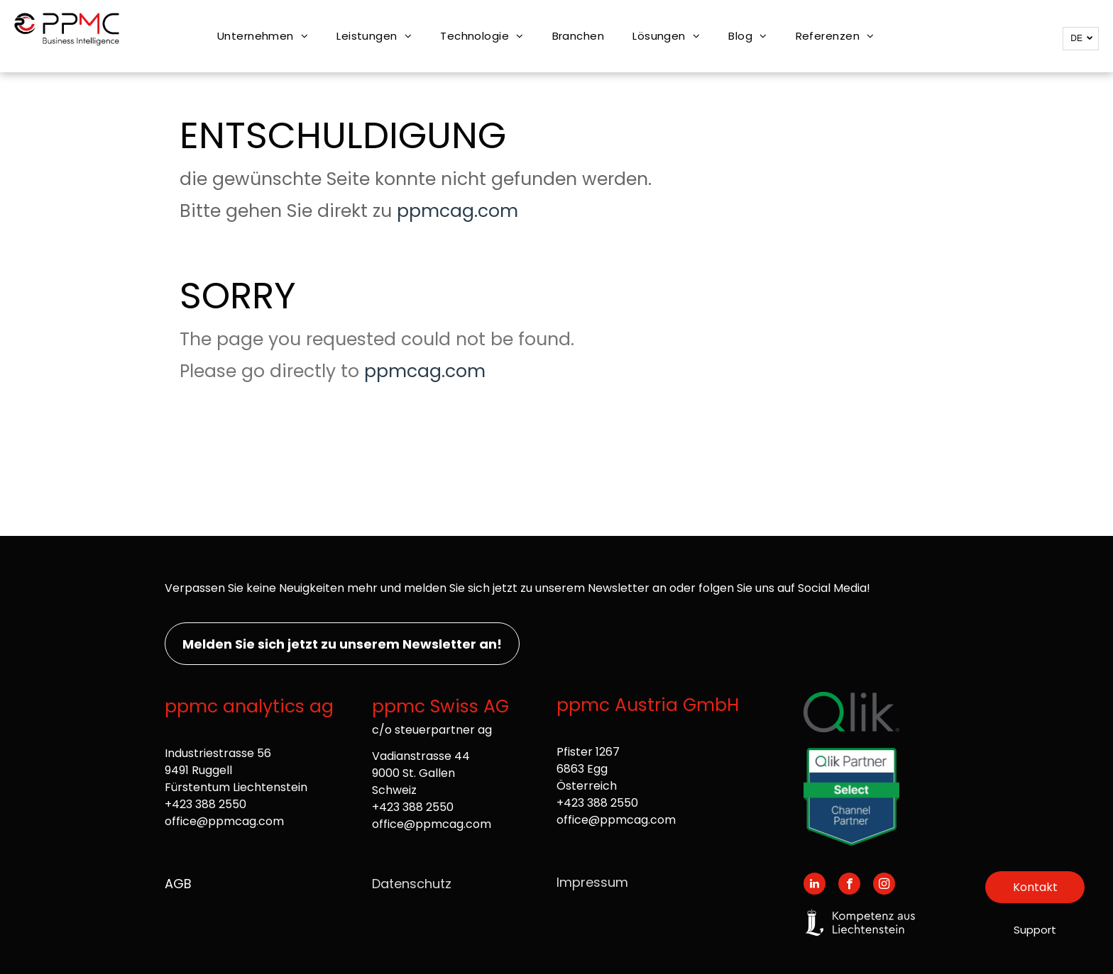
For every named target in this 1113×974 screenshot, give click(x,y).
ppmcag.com (457, 210)
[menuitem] (262, 36)
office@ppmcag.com (224, 821)
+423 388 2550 (205, 804)
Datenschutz (411, 883)
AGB (178, 883)
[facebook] (849, 885)
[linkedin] (815, 885)
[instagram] (884, 885)
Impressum (592, 882)
